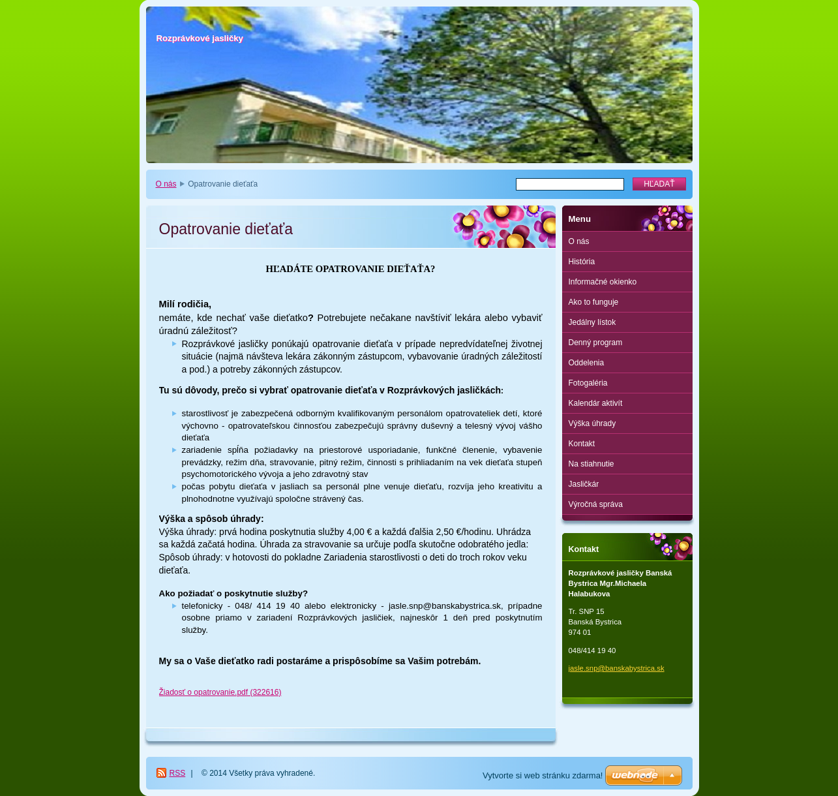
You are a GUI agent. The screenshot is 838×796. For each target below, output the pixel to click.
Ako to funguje (594, 302)
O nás (166, 184)
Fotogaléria (588, 383)
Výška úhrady (592, 423)
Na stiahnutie (591, 463)
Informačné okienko (603, 281)
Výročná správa (596, 504)
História (582, 261)
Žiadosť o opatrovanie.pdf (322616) (220, 692)
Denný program (596, 342)
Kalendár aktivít (596, 403)
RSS (178, 773)
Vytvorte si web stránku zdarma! (543, 775)
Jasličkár (584, 484)
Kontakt (582, 443)
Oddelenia (587, 362)
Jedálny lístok (592, 322)
